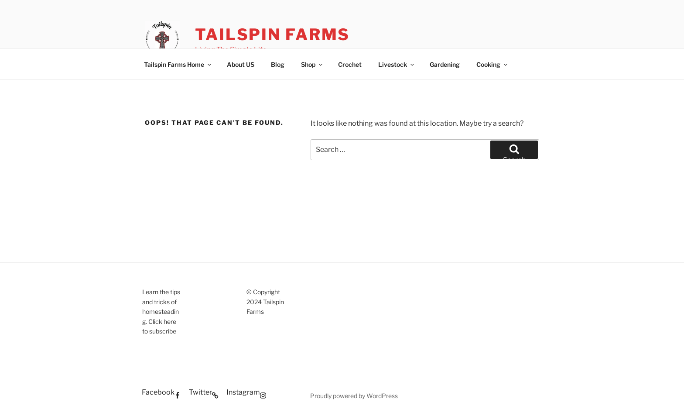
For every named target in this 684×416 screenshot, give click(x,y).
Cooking (492, 64)
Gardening (445, 64)
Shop (312, 64)
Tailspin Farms (272, 34)
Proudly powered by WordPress (354, 395)
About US (240, 64)
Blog (277, 64)
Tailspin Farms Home (178, 64)
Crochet (350, 64)
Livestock (396, 64)
